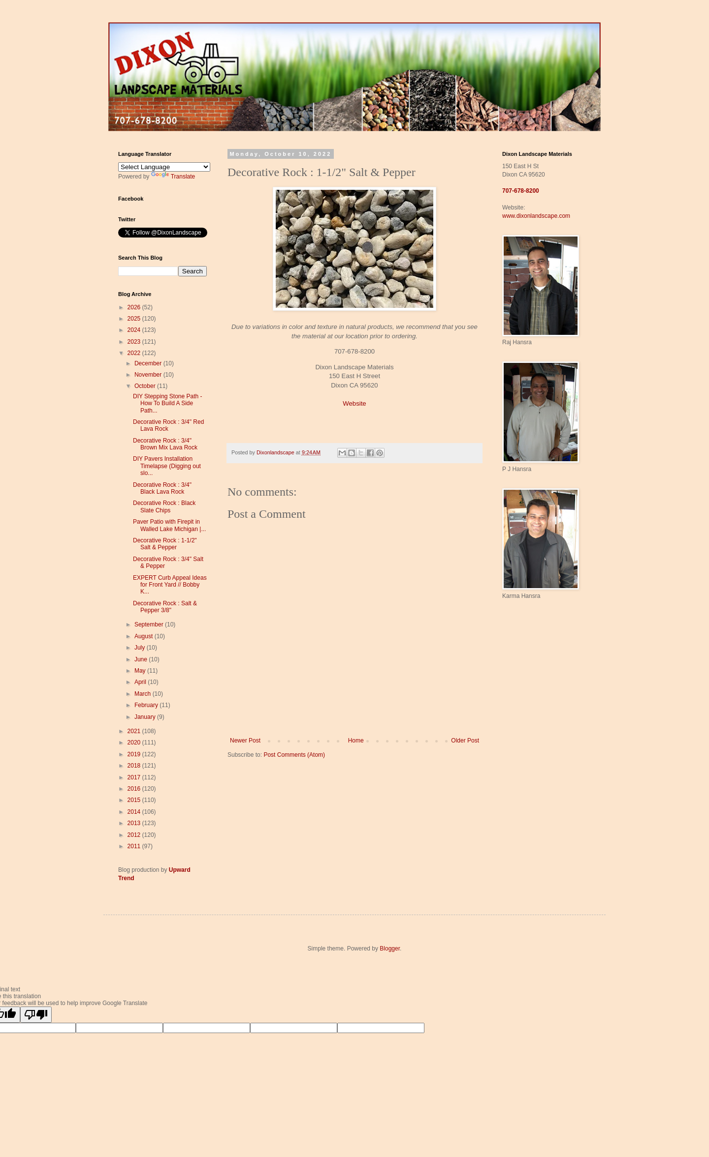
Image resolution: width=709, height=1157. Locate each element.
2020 (135, 742)
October (145, 386)
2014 (135, 811)
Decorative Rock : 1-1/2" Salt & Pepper (165, 544)
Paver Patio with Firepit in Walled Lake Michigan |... (169, 525)
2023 (135, 341)
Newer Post (245, 740)
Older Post (465, 740)
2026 (135, 307)
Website (354, 403)
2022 (135, 353)
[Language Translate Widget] (164, 167)
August (144, 636)
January (145, 716)
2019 (135, 754)
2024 (135, 329)
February (147, 705)
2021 (135, 731)
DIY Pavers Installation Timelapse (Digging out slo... (167, 465)
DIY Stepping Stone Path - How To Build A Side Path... (167, 403)
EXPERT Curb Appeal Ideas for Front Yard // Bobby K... (170, 584)
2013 (135, 823)
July (140, 647)
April (141, 682)
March (143, 693)
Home (356, 740)
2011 (135, 846)
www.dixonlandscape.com (536, 215)
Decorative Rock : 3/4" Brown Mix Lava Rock (165, 444)
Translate (173, 176)
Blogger (390, 948)
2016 (135, 788)
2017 (135, 777)
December (148, 363)
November (148, 374)
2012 (135, 834)
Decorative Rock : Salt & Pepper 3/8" (165, 607)
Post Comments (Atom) (294, 754)
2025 (135, 318)
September (149, 624)
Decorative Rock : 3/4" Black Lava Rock (162, 488)
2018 (135, 765)
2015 (135, 800)
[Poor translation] (36, 1015)
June (141, 659)
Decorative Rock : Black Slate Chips (164, 506)
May (140, 670)
